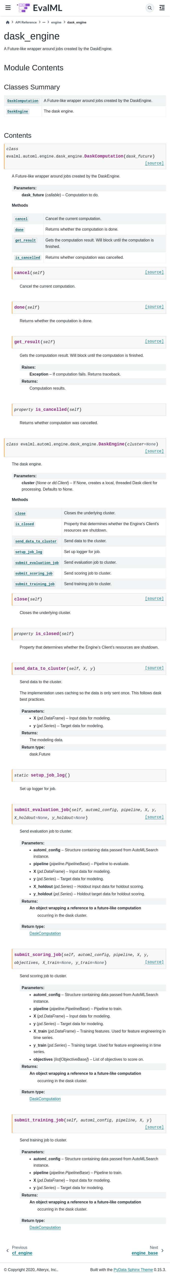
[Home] (7, 22)
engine (56, 22)
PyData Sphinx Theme (133, 1270)
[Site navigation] (8, 8)
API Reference (26, 22)
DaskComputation (45, 933)
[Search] (150, 8)
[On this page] (162, 8)
